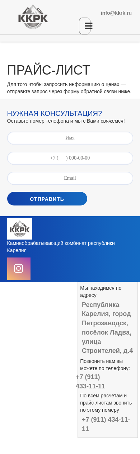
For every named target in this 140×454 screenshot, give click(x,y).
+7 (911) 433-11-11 (90, 381)
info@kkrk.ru (116, 13)
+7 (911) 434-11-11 (106, 424)
